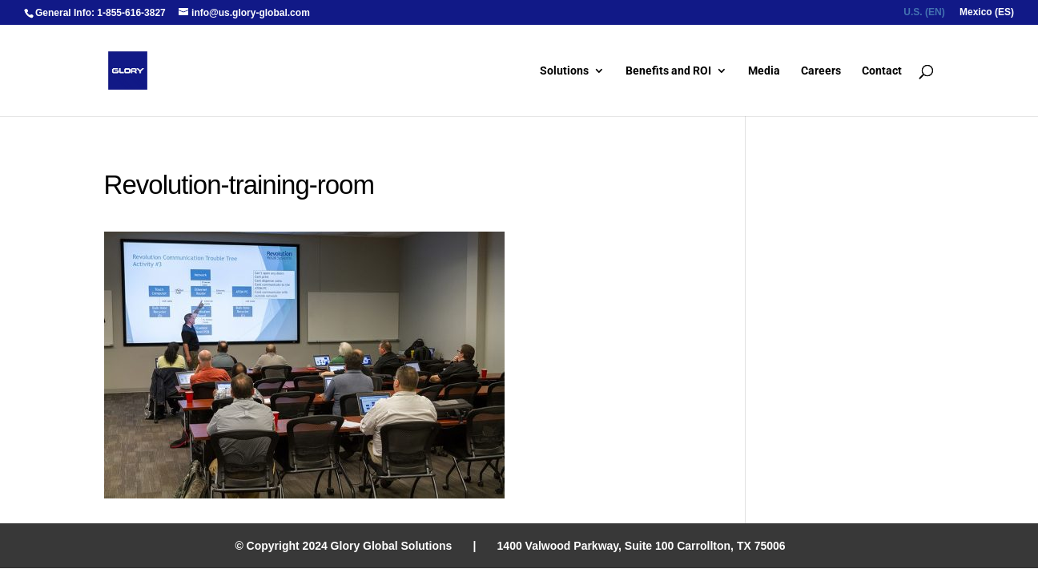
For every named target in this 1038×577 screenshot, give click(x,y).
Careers (821, 71)
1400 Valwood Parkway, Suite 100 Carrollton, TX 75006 (641, 545)
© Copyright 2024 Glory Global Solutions (343, 545)
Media (764, 71)
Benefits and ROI (668, 71)
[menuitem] (923, 15)
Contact (882, 71)
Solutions (564, 71)
